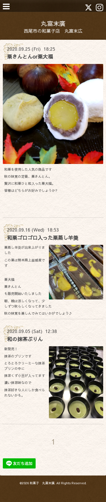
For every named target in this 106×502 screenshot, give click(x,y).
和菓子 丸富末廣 (42, 483)
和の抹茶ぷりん (25, 339)
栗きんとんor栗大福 (30, 56)
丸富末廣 (53, 23)
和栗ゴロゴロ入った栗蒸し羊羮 (42, 237)
